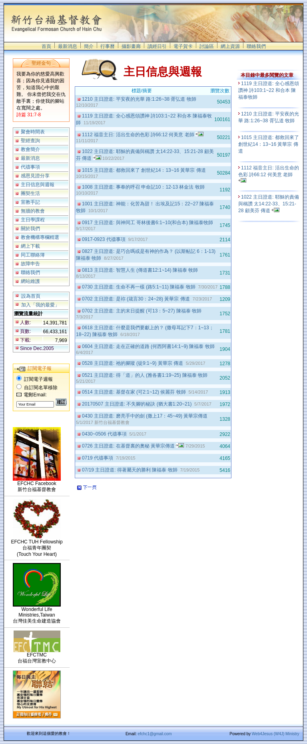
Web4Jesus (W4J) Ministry (275, 734)
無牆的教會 (33, 211)
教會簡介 (30, 149)
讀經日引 (157, 46)
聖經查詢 (30, 140)
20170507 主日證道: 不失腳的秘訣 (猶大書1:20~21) (137, 404)
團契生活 (30, 193)
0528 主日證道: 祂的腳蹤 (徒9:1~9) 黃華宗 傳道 (133, 363)
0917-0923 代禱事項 (104, 239)
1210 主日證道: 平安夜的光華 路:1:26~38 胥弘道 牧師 (139, 99)
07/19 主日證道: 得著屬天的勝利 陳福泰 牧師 (130, 470)
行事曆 (107, 46)
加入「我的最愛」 (40, 305)
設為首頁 (30, 296)
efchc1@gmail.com (154, 734)
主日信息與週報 (37, 184)
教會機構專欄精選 (40, 237)
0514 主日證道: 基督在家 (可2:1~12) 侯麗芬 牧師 (134, 392)
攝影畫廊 (131, 46)
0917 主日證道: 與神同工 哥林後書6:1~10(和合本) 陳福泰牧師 (148, 222)
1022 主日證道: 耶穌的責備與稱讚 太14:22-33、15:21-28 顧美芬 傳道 (268, 203)
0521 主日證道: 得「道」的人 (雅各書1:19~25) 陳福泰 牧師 (145, 375)
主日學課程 (33, 220)
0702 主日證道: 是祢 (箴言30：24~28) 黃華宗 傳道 (136, 299)
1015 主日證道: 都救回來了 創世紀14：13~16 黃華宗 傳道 (144, 170)
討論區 (206, 46)
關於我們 (30, 228)
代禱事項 (30, 167)
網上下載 (30, 246)
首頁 (46, 46)
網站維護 (30, 281)
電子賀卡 (183, 46)
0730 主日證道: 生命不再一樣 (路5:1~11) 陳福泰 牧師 (139, 287)
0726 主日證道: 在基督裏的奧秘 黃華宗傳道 (133, 446)
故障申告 (30, 264)
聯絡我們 (256, 46)
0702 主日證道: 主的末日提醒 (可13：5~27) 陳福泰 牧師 (142, 311)
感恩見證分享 (35, 176)
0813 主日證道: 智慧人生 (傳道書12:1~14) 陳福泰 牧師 (140, 270)
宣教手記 (30, 202)
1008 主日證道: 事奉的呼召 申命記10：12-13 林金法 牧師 (144, 187)
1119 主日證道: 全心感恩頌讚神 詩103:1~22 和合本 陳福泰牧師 (268, 90)
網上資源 (230, 46)
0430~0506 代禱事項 (105, 434)
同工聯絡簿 (33, 255)
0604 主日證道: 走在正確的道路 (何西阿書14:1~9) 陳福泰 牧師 (149, 346)
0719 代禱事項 (98, 458)
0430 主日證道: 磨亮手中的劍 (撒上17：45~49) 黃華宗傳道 (145, 416)
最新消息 (67, 46)
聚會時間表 (33, 132)
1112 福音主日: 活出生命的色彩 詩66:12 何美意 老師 (142, 134)
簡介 (89, 46)
